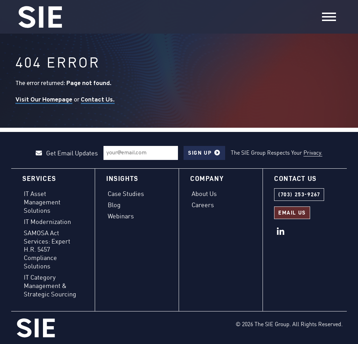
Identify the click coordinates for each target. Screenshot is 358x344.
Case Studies (126, 193)
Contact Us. (98, 100)
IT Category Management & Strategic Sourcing (50, 285)
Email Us (292, 213)
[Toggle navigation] (329, 17)
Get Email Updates (67, 153)
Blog (114, 205)
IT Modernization (47, 221)
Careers (203, 205)
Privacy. (312, 152)
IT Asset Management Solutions (42, 202)
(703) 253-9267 (299, 194)
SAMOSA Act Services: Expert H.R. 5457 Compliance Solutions (47, 249)
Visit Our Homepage (43, 100)
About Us (204, 193)
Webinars (121, 216)
